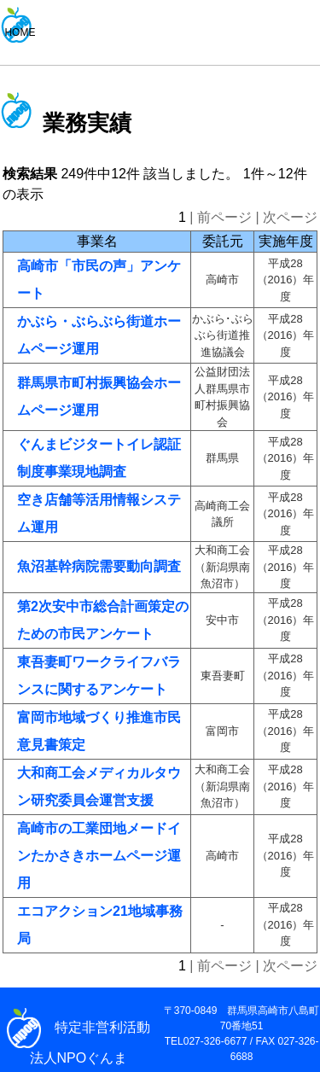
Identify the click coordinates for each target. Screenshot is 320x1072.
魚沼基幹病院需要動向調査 (99, 566)
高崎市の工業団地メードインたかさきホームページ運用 (99, 855)
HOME (19, 32)
